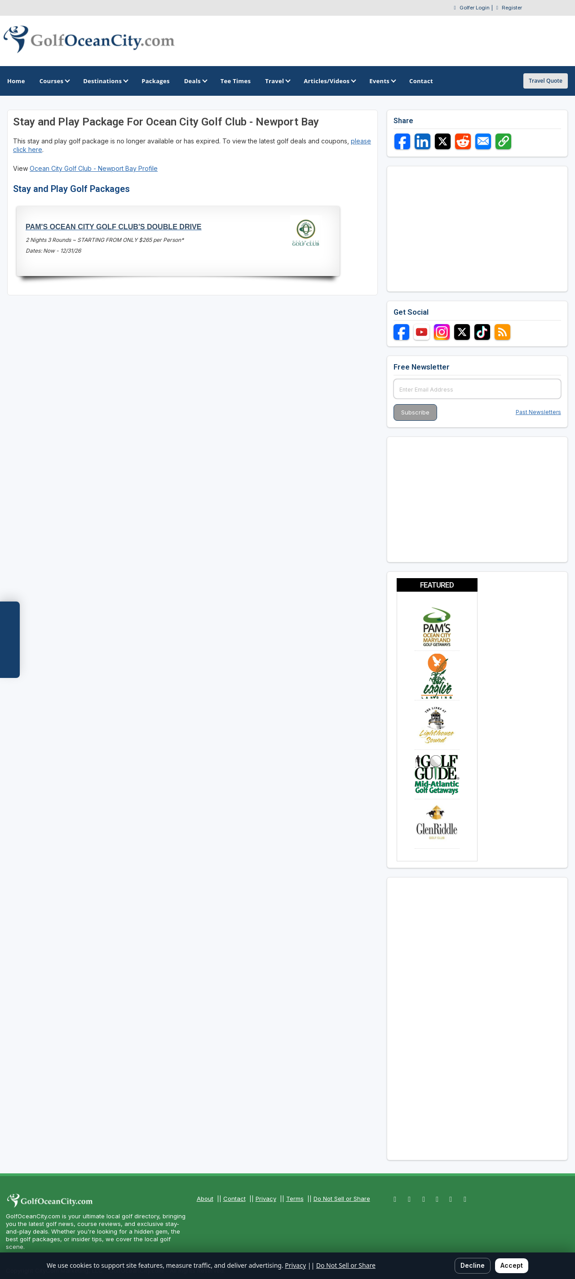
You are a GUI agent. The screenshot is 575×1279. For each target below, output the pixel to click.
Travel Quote (545, 81)
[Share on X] (443, 141)
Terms (295, 1198)
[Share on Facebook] (402, 141)
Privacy (266, 1198)
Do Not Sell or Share (342, 1198)
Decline (472, 1265)
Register (512, 7)
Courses (54, 81)
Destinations (105, 81)
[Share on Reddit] (463, 141)
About (205, 1198)
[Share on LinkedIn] (422, 141)
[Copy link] (503, 141)
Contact (234, 1198)
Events (382, 81)
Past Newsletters (538, 412)
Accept (511, 1265)
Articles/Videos (329, 81)
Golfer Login (475, 7)
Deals (195, 81)
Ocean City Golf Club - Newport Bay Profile (94, 168)
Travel (277, 81)
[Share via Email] (483, 141)
